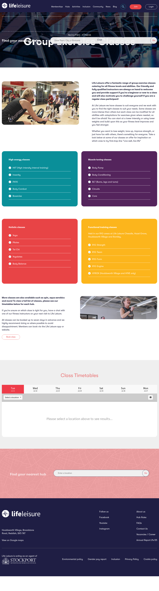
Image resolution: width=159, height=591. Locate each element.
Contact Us (142, 543)
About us (140, 526)
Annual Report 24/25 (146, 555)
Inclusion (86, 7)
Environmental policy (72, 574)
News (108, 7)
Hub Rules (141, 532)
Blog (115, 7)
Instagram (104, 543)
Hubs (67, 7)
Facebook (104, 532)
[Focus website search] (123, 7)
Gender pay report (97, 574)
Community (98, 7)
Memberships (57, 7)
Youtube (103, 538)
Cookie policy (150, 574)
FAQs (139, 538)
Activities (76, 7)
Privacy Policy (132, 574)
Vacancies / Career (145, 549)
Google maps (17, 555)
